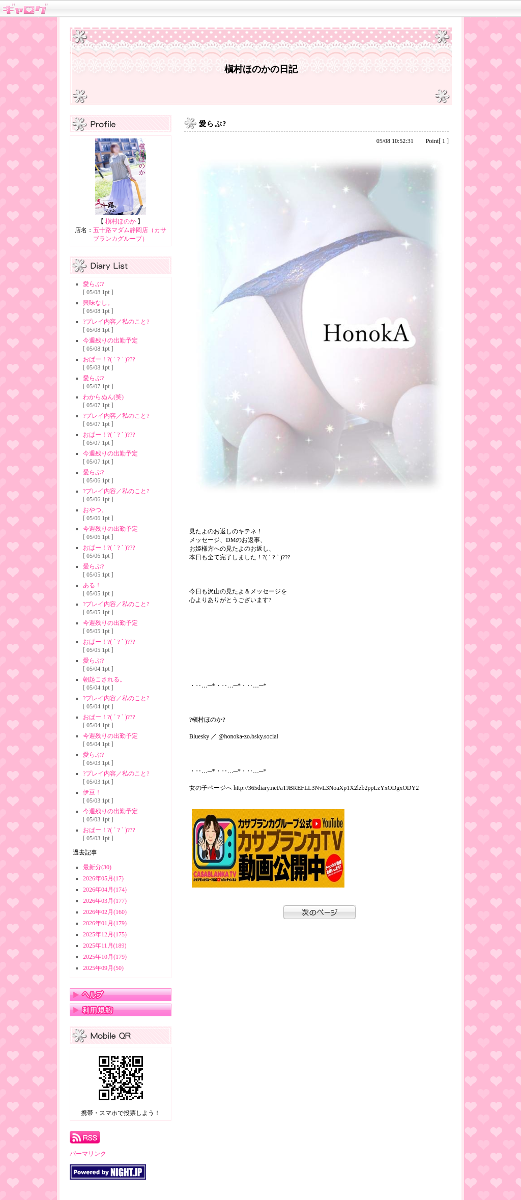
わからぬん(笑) (103, 397)
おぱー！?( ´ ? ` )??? (109, 359)
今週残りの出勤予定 (110, 340)
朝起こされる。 (104, 679)
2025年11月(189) (105, 945)
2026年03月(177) (105, 900)
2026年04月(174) (105, 889)
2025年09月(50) (103, 968)
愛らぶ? (93, 284)
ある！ (92, 585)
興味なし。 (98, 302)
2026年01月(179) (105, 923)
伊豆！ (92, 792)
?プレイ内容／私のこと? (116, 321)
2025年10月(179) (105, 956)
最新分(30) (97, 867)
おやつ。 (95, 509)
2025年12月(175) (105, 934)
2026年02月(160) (105, 912)
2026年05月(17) (103, 878)
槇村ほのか (120, 221)
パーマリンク (88, 1153)
